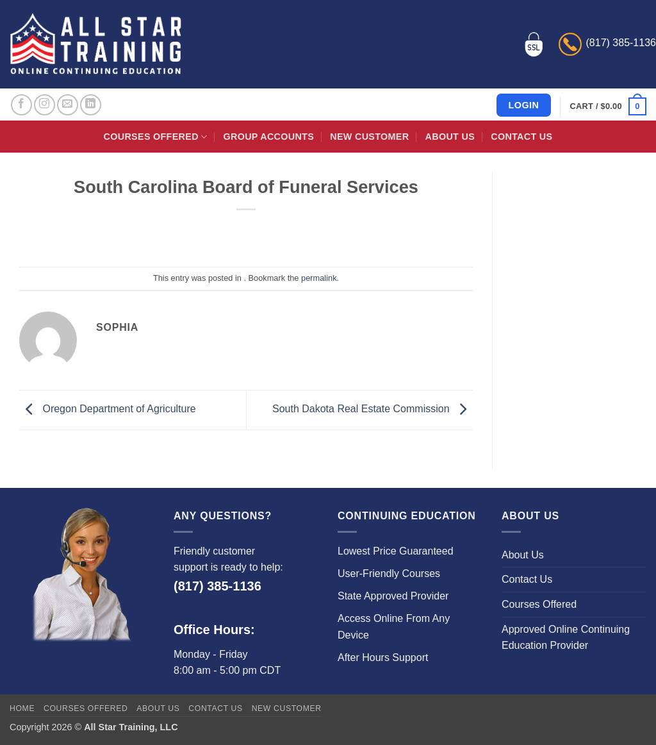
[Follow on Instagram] (44, 104)
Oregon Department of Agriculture (107, 409)
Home (22, 708)
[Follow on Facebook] (21, 104)
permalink (318, 278)
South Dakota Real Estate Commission (372, 409)
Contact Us (521, 136)
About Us (450, 136)
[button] (608, 106)
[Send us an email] (67, 104)
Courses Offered (156, 137)
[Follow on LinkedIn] (90, 104)
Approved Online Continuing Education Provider (566, 637)
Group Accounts (269, 136)
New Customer (369, 136)
